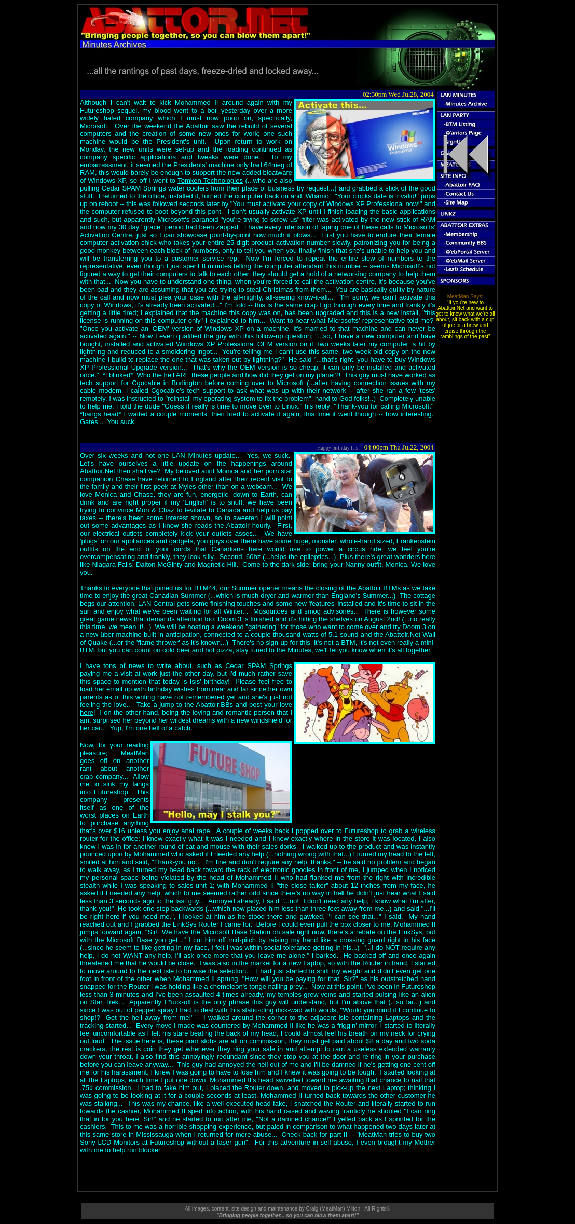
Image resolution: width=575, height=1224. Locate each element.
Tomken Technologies (210, 180)
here (86, 712)
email (114, 689)
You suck (120, 422)
